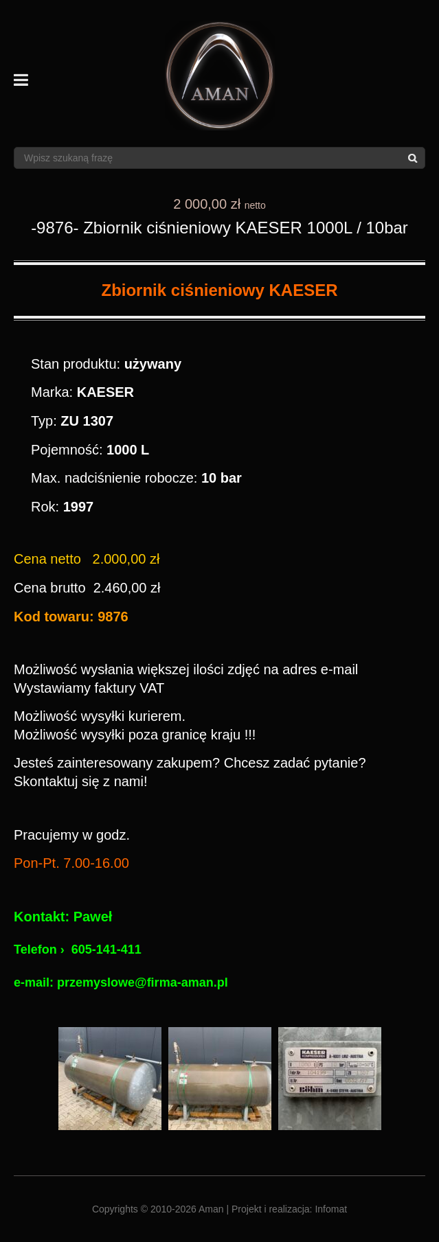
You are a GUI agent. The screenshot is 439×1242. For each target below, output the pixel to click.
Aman (211, 1209)
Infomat (331, 1209)
